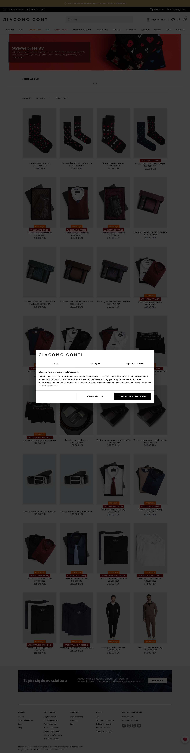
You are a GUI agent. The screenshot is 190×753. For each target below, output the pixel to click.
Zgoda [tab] (55, 363)
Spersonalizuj (95, 396)
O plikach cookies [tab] (134, 363)
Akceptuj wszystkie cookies (133, 396)
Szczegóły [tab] (95, 363)
